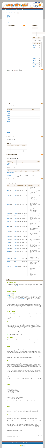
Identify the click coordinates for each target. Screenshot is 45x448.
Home (5, 9)
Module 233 (9, 15)
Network (8, 16)
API (41, 2)
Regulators (9, 17)
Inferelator (25, 285)
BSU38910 (8, 117)
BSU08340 (34, 47)
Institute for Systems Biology (21, 442)
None (16, 190)
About (36, 2)
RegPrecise (22, 298)
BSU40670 (34, 66)
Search (11, 9)
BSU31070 (8, 119)
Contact (39, 2)
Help (23, 9)
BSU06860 (34, 45)
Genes (8, 21)
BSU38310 (34, 56)
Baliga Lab (14, 442)
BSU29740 (34, 49)
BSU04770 (8, 121)
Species (17, 9)
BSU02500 (34, 58)
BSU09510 (34, 60)
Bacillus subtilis (10, 12)
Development (28, 442)
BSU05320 (34, 62)
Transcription (9, 175)
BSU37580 (34, 64)
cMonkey (18, 285)
